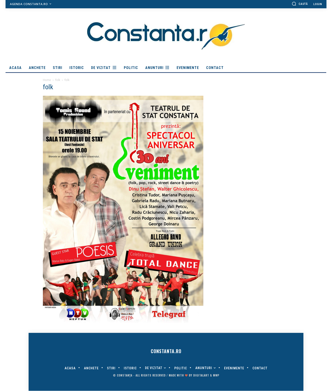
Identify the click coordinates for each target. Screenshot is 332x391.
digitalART (201, 375)
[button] (300, 3)
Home (47, 80)
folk (57, 80)
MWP (216, 375)
